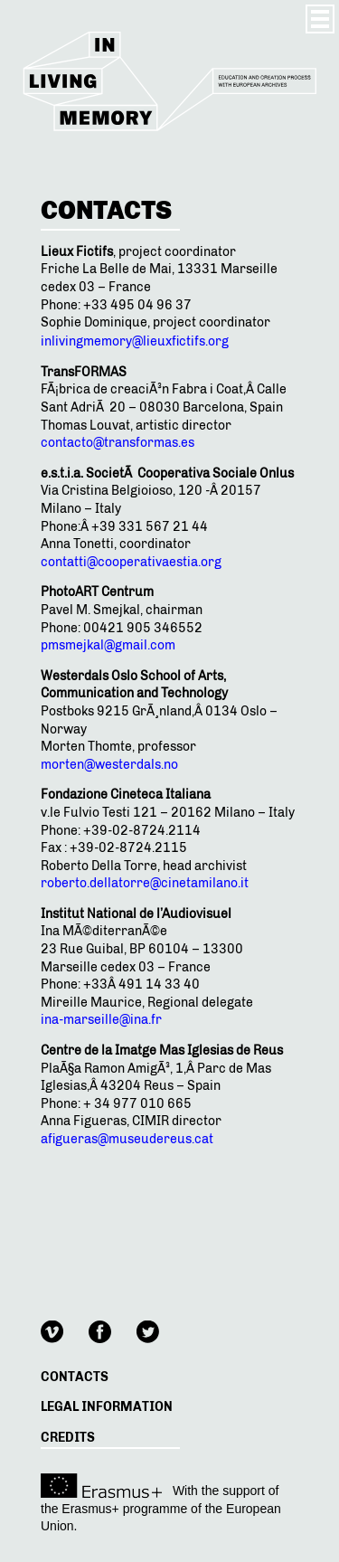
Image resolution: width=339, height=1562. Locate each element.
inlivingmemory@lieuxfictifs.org (135, 341)
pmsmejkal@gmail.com (108, 645)
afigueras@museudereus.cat (127, 1139)
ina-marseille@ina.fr (101, 1019)
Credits (68, 1437)
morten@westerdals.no (109, 764)
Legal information (107, 1407)
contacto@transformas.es (117, 442)
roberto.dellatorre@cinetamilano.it (145, 883)
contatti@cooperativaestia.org (131, 562)
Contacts (74, 1377)
